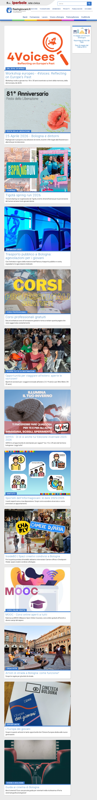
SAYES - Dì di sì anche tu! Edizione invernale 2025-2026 (36, 438)
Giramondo (56, 9)
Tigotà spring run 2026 (23, 195)
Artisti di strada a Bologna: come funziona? (32, 673)
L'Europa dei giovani (18, 728)
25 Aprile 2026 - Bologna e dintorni (32, 136)
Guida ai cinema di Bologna (22, 787)
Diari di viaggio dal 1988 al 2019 (81, 46)
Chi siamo (88, 9)
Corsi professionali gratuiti (26, 317)
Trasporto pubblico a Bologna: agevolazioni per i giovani (29, 256)
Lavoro (44, 17)
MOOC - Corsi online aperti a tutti (26, 614)
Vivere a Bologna (57, 17)
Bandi (25, 17)
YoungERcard (45, 9)
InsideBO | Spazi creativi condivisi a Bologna (33, 556)
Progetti (66, 9)
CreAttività (85, 17)
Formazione (34, 17)
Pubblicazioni (77, 9)
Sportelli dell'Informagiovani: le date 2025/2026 (35, 498)
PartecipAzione (72, 17)
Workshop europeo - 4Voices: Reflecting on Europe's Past (36, 75)
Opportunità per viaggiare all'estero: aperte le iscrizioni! (34, 377)
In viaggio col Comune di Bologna (82, 36)
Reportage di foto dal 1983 (81, 41)
